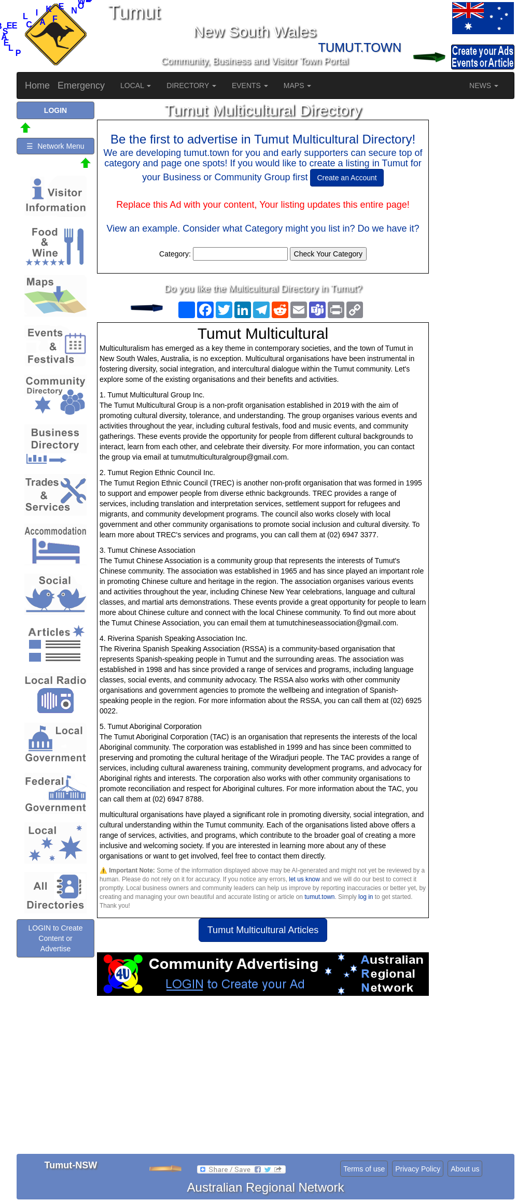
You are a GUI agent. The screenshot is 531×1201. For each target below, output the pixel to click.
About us (465, 1169)
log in (365, 896)
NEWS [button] (483, 85)
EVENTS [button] (250, 85)
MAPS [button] (298, 85)
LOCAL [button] (135, 85)
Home (37, 85)
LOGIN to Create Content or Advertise (55, 938)
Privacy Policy (417, 1169)
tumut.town (319, 896)
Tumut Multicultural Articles (262, 930)
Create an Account (346, 178)
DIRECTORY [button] (191, 85)
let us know (304, 879)
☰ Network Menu (55, 146)
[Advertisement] (263, 1078)
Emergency (81, 85)
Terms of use (364, 1169)
